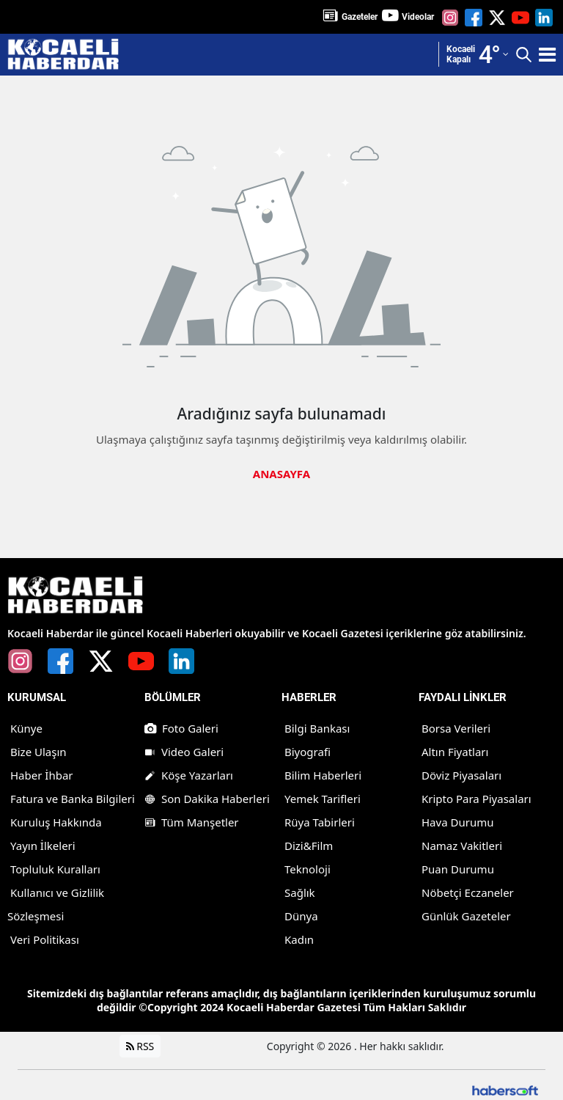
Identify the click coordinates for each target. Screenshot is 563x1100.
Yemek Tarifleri (322, 798)
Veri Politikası (44, 939)
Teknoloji (307, 869)
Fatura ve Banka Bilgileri (72, 798)
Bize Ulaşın (38, 751)
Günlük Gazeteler (466, 916)
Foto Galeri (181, 728)
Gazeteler (360, 17)
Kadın (299, 939)
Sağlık (299, 892)
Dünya (301, 916)
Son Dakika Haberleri (207, 798)
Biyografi (307, 751)
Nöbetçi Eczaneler (468, 892)
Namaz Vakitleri (462, 845)
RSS (140, 1046)
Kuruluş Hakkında (56, 822)
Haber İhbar (41, 775)
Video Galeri (184, 751)
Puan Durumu (458, 869)
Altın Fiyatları (455, 751)
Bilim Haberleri (322, 775)
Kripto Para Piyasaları (476, 798)
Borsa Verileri (456, 728)
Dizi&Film (308, 845)
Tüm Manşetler (191, 822)
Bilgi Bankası (317, 728)
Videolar (418, 17)
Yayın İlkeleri (43, 845)
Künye (26, 728)
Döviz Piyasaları (461, 775)
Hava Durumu (457, 822)
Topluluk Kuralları (55, 869)
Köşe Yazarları (188, 775)
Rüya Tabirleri (319, 822)
